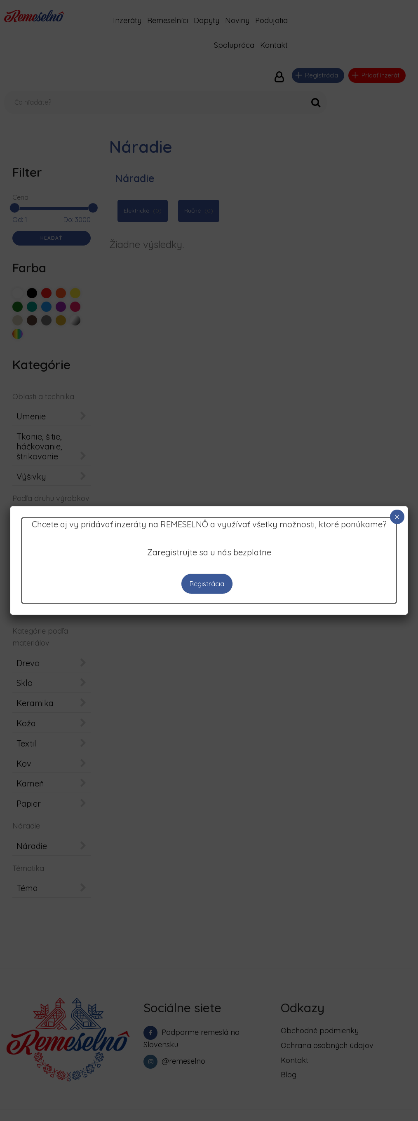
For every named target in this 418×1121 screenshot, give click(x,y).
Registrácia (207, 584)
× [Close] (397, 516)
